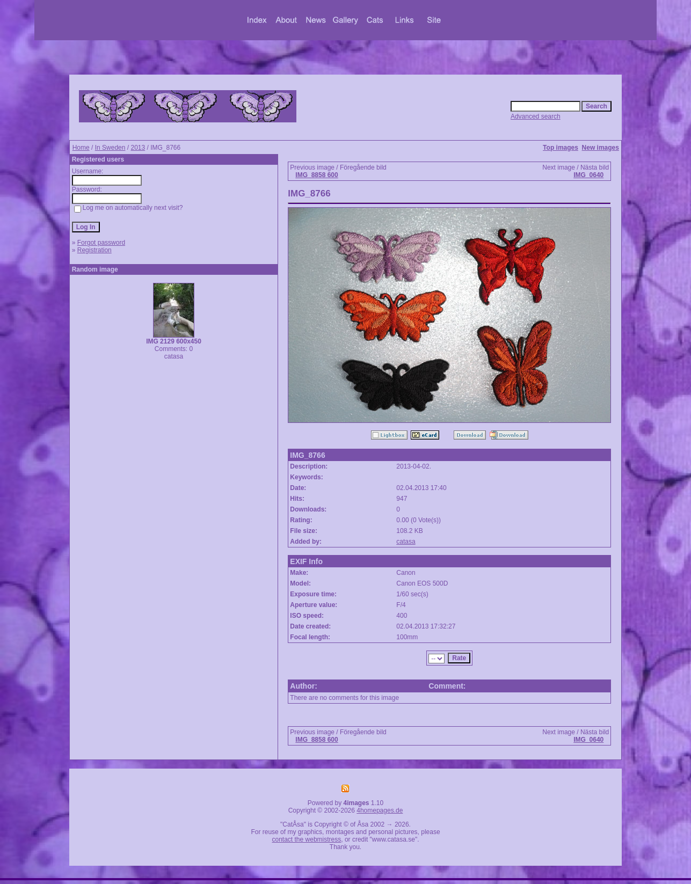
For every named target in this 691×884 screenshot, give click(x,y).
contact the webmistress (306, 839)
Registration (94, 250)
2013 (137, 147)
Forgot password (101, 242)
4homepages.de (380, 810)
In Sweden (110, 147)
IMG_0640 (588, 175)
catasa (405, 541)
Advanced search (536, 116)
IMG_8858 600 (316, 175)
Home (81, 147)
